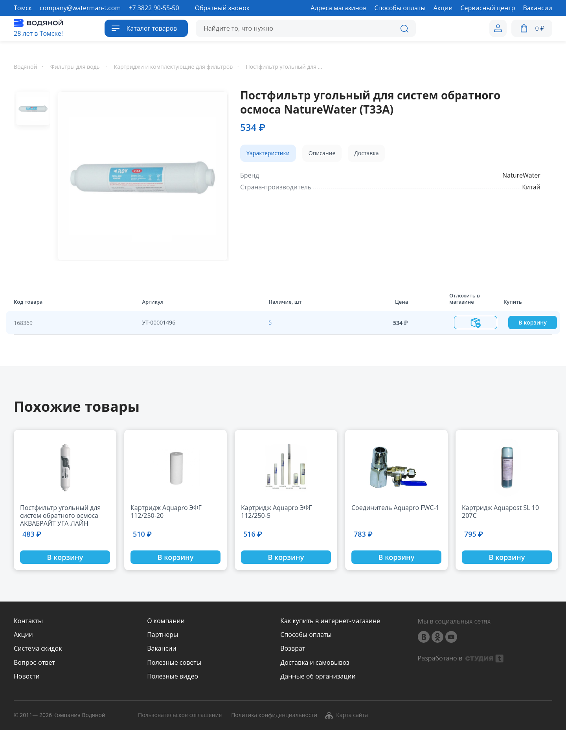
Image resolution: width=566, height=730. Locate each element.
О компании (166, 621)
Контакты (28, 621)
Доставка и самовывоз (314, 662)
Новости (27, 676)
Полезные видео (172, 676)
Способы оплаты (305, 634)
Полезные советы (174, 662)
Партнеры (162, 634)
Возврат (292, 648)
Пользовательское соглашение (180, 715)
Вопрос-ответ (34, 662)
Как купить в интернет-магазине (330, 621)
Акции (23, 634)
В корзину (532, 322)
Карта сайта (346, 715)
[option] (139, 174)
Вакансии (161, 648)
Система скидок (38, 648)
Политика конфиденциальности (274, 715)
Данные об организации (317, 676)
